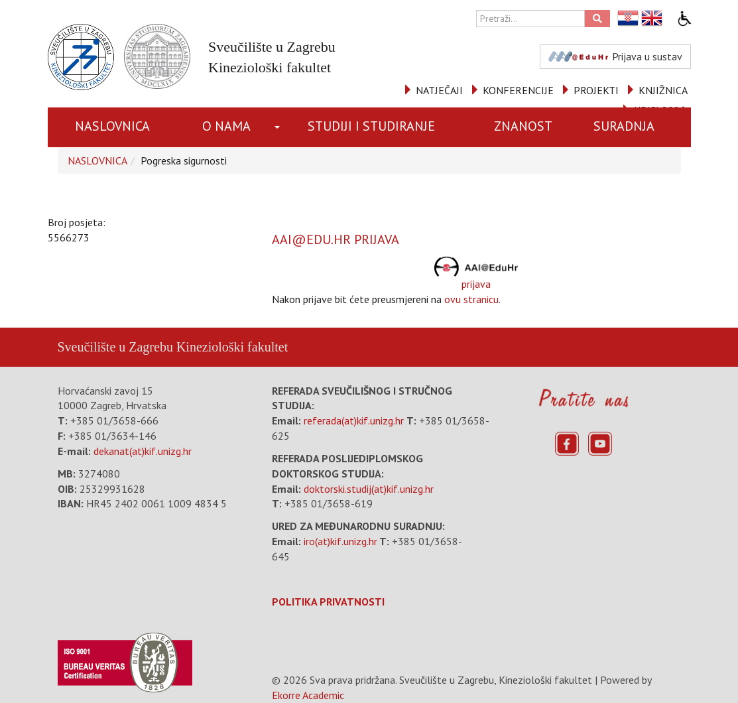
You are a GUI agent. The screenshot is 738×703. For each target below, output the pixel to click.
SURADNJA (623, 126)
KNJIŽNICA (663, 90)
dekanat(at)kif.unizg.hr (142, 451)
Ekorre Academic (308, 695)
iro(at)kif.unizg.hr (340, 541)
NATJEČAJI (439, 90)
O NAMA (226, 126)
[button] (278, 127)
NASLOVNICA (112, 126)
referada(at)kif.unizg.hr (354, 420)
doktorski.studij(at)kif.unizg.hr (369, 488)
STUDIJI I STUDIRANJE (371, 126)
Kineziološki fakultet (232, 347)
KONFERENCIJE (518, 90)
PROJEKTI (596, 90)
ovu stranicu (471, 299)
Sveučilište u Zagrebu (115, 347)
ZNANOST (523, 126)
